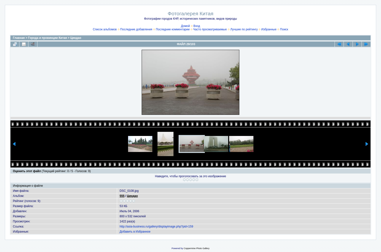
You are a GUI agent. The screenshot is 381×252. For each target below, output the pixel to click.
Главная (19, 38)
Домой (185, 26)
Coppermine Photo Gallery (196, 248)
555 (122, 196)
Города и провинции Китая (47, 38)
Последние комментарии (173, 29)
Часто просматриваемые (210, 29)
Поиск (284, 29)
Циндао (75, 38)
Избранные (269, 29)
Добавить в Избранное (135, 231)
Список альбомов (105, 29)
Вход (196, 26)
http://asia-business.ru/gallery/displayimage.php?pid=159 (156, 226)
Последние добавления (136, 29)
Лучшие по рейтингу (244, 29)
